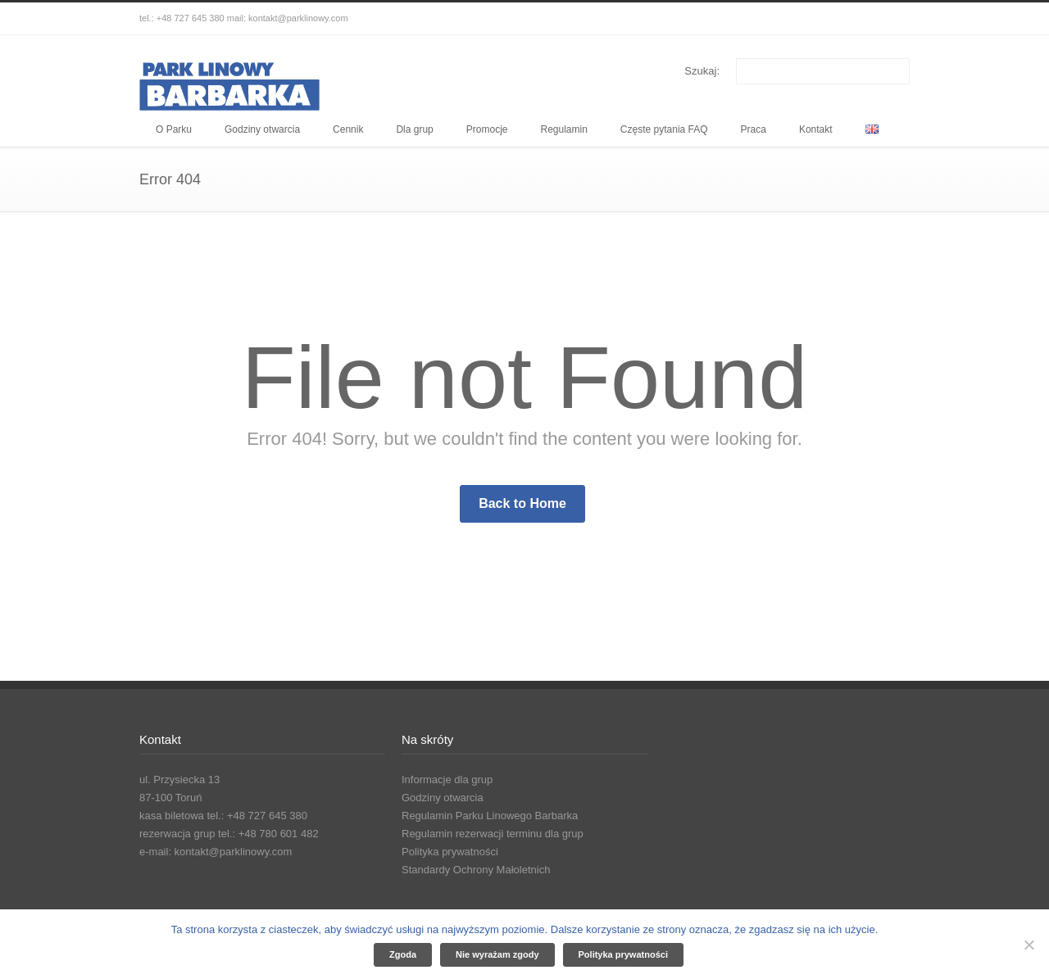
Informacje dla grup (447, 779)
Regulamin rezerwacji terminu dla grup (493, 833)
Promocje (487, 129)
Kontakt (816, 129)
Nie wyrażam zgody (497, 954)
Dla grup (414, 129)
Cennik (348, 129)
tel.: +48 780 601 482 (268, 833)
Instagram (860, 18)
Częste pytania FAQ (664, 129)
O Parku (174, 129)
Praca (753, 129)
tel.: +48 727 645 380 (182, 18)
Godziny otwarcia (262, 129)
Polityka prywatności (450, 851)
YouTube (893, 18)
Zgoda (402, 954)
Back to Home (522, 503)
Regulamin (563, 129)
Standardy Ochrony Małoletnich (476, 869)
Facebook (827, 18)
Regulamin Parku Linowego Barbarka (490, 815)
